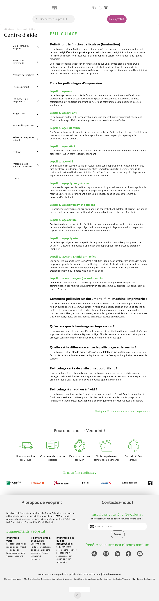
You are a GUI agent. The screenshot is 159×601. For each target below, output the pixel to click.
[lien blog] (94, 554)
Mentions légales (32, 579)
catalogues (55, 101)
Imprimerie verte (12, 539)
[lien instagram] (105, 554)
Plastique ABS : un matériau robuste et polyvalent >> (122, 411)
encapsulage (114, 337)
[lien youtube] (140, 554)
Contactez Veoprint (121, 579)
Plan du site (137, 579)
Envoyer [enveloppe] (117, 534)
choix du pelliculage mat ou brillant (102, 379)
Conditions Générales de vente (88, 579)
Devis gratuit (116, 19)
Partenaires (149, 579)
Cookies (107, 579)
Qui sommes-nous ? (13, 579)
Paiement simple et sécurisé (40, 539)
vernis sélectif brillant (73, 193)
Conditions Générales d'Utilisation (56, 579)
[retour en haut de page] (77, 595)
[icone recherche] (35, 19)
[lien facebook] (128, 554)
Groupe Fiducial (71, 574)
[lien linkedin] (117, 554)
